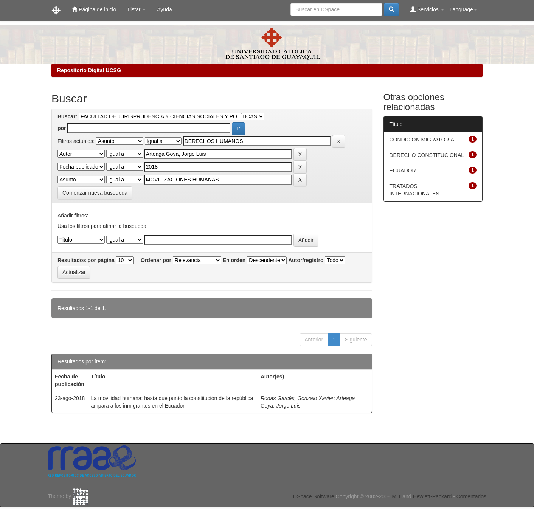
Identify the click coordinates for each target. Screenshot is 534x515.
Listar (136, 9)
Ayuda (164, 9)
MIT (396, 496)
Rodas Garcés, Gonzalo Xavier (297, 398)
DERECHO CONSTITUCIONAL (427, 155)
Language (463, 9)
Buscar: (67, 116)
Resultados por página (86, 260)
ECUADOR (403, 171)
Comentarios (471, 496)
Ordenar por (156, 260)
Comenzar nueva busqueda (94, 193)
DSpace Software (313, 496)
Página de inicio (94, 9)
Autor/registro (305, 260)
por (61, 128)
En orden (234, 260)
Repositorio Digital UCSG (89, 70)
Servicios (427, 9)
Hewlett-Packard (432, 496)
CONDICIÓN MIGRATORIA (422, 140)
